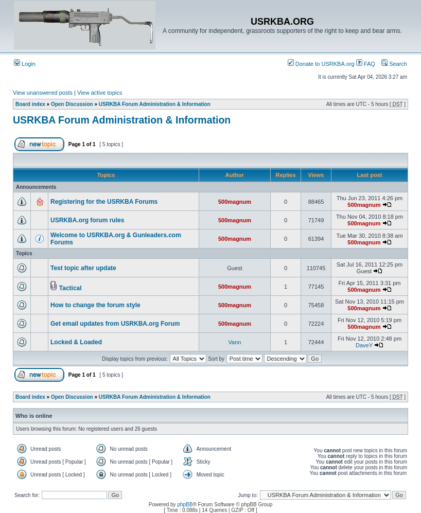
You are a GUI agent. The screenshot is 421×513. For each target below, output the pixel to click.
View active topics (99, 93)
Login (25, 64)
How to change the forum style (95, 305)
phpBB (184, 504)
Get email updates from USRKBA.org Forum (115, 323)
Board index (30, 104)
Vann (235, 342)
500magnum (234, 202)
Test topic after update (83, 268)
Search (394, 64)
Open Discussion (72, 104)
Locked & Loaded (76, 342)
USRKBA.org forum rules (87, 220)
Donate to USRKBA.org (321, 64)
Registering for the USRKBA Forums (103, 201)
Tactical (70, 288)
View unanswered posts (43, 93)
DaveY (364, 345)
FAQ (365, 64)
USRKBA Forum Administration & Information (154, 104)
